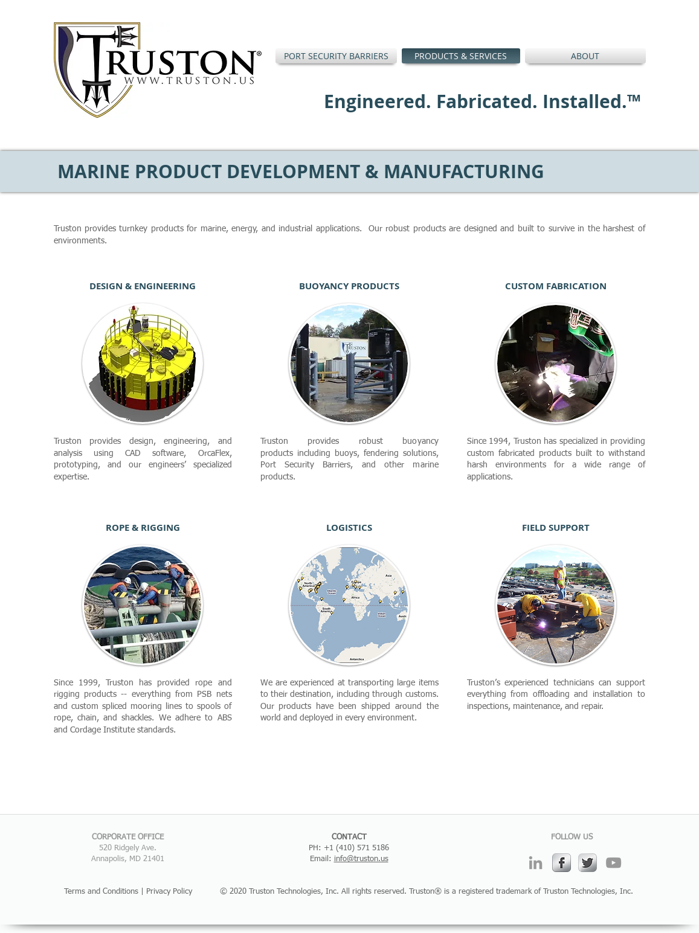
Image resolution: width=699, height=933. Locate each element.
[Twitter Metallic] (587, 862)
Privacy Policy (169, 892)
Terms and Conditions (101, 892)
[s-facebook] (561, 862)
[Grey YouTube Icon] (613, 862)
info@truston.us (361, 859)
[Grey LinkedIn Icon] (535, 862)
